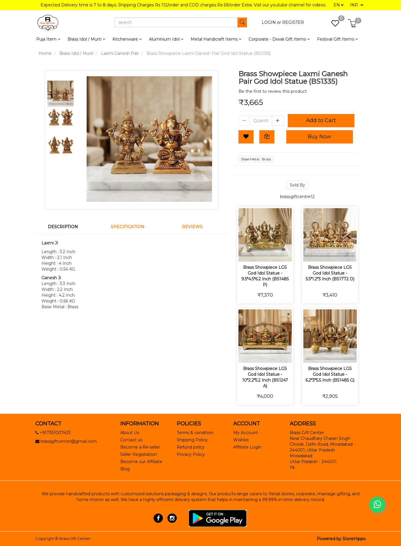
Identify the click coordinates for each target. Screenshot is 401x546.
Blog (125, 468)
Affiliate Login (247, 447)
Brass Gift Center (74, 538)
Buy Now (319, 136)
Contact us (131, 439)
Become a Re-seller (140, 447)
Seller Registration (138, 454)
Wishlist (241, 439)
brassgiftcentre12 (297, 196)
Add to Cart (321, 120)
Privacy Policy (191, 454)
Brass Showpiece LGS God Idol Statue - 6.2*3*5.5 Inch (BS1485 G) (329, 374)
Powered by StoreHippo (341, 538)
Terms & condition (195, 432)
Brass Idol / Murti (76, 53)
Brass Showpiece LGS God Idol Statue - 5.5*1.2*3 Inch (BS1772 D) (330, 273)
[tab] (66, 227)
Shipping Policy (192, 439)
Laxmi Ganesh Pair (120, 53)
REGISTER (293, 22)
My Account (245, 432)
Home (45, 53)
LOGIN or (271, 22)
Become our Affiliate (141, 461)
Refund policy (191, 447)
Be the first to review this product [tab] (272, 91)
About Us (129, 432)
